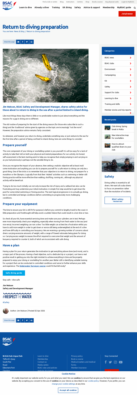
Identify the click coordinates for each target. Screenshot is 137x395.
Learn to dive (25, 7)
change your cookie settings (63, 384)
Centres (80, 2)
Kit (106, 81)
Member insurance (78, 368)
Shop (87, 2)
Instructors (70, 2)
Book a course (97, 2)
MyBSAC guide (124, 7)
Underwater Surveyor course (33, 266)
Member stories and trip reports (118, 110)
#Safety (6, 302)
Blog (62, 2)
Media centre (43, 365)
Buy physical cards (112, 2)
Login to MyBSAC (127, 2)
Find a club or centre (50, 2)
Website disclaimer (45, 371)
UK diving (67, 7)
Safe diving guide (14, 273)
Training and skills (112, 104)
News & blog (19, 31)
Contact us (42, 362)
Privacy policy (77, 356)
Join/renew (127, 14)
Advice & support (92, 7)
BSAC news (109, 58)
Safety (77, 7)
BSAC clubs (109, 63)
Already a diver (42, 7)
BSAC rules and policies (47, 368)
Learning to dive (111, 98)
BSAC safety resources (117, 200)
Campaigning (110, 75)
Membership (108, 7)
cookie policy (93, 381)
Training (56, 7)
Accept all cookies (68, 390)
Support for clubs (112, 92)
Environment (110, 69)
